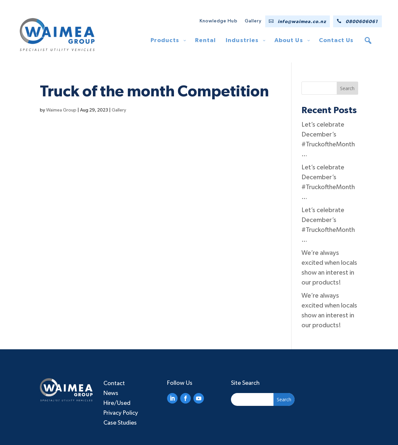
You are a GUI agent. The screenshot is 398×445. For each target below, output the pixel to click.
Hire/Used (116, 403)
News (110, 393)
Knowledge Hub (219, 21)
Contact (114, 383)
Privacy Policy (120, 413)
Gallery (253, 21)
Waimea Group (61, 110)
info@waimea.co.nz (302, 21)
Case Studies (120, 423)
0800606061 (362, 21)
